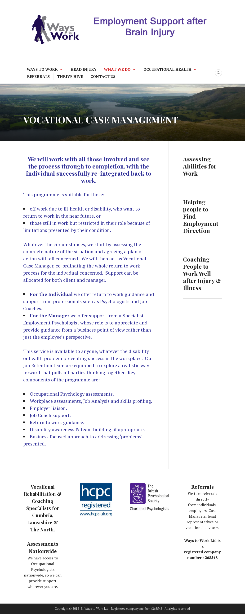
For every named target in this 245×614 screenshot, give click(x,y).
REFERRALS (38, 76)
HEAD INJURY (84, 69)
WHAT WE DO (117, 69)
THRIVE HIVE (70, 76)
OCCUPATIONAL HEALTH (167, 69)
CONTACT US (102, 76)
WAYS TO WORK (42, 69)
